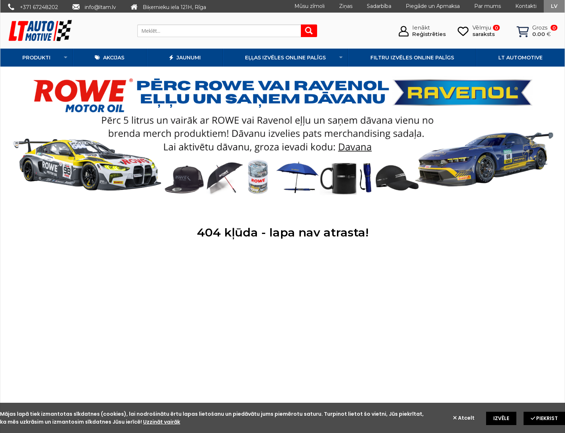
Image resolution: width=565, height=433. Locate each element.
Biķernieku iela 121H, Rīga (174, 7)
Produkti (36, 57)
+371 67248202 (39, 7)
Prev (13, 137)
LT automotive (520, 57)
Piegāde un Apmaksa (433, 6)
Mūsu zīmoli (309, 6)
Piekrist (544, 418)
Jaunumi (185, 57)
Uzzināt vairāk (161, 421)
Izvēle (501, 418)
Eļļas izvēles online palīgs (285, 57)
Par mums (487, 6)
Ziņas (345, 6)
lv (554, 6)
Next (551, 137)
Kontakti (526, 6)
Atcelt (464, 417)
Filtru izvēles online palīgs (412, 57)
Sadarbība (379, 6)
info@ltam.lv (100, 7)
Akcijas (109, 57)
